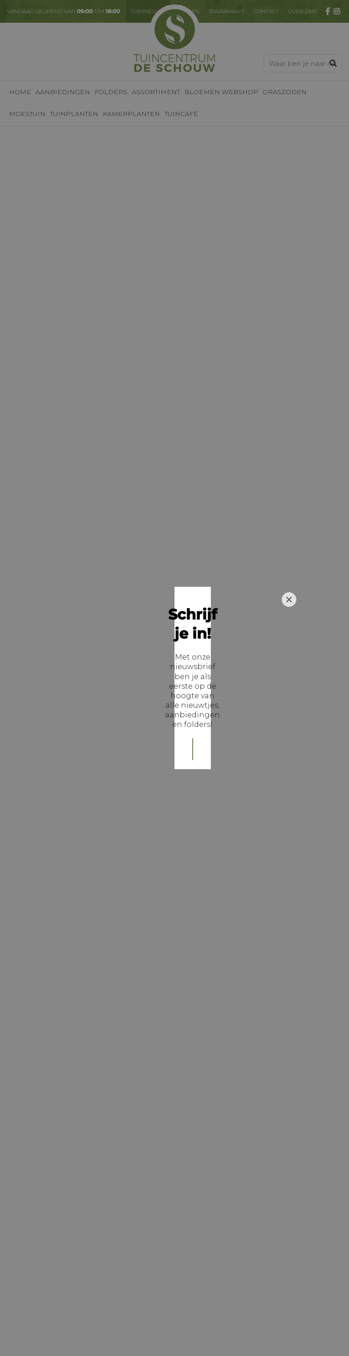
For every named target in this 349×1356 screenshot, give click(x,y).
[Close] (289, 614)
